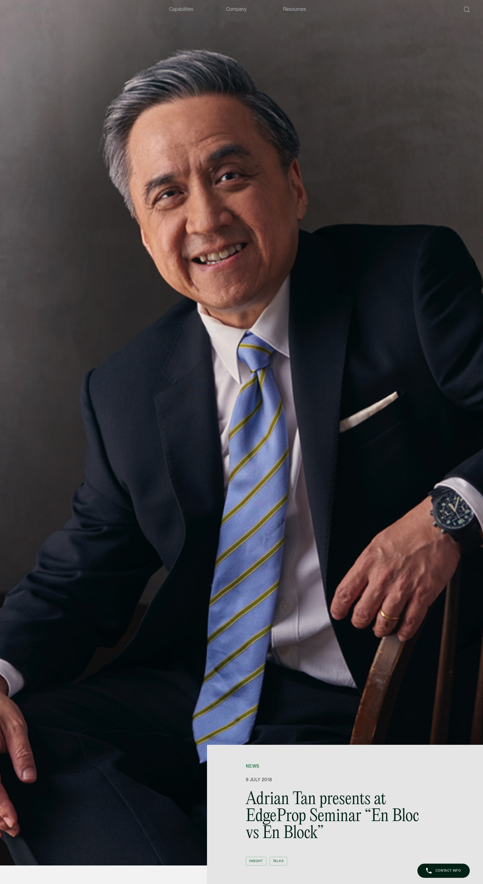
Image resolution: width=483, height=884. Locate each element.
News (252, 766)
